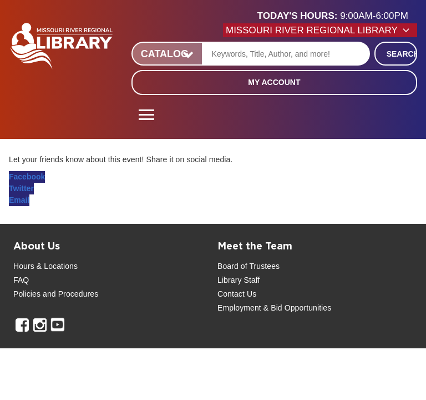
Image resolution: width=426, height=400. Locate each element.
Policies (26, 293)
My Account (274, 82)
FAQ (21, 280)
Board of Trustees (248, 266)
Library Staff (238, 280)
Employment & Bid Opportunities (274, 307)
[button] (337, 16)
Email (19, 200)
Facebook (27, 176)
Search (402, 53)
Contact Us (236, 293)
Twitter (21, 188)
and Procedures (69, 293)
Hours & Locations (45, 266)
